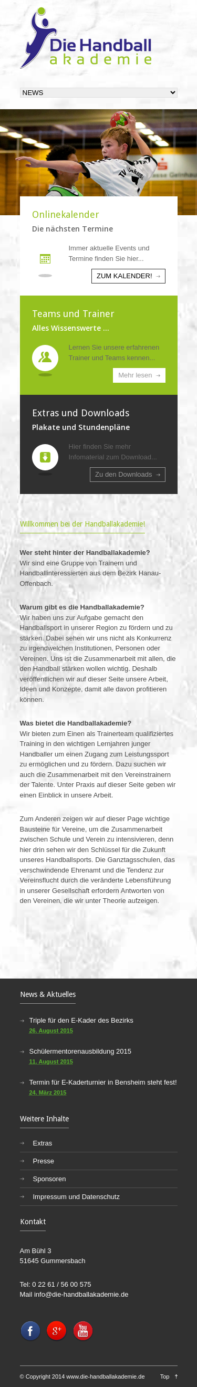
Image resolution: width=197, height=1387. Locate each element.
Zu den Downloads (123, 474)
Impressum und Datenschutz (76, 1196)
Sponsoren (49, 1178)
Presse (43, 1161)
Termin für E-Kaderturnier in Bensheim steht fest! (103, 1082)
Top (165, 1376)
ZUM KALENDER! (124, 276)
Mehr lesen (135, 375)
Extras (43, 1143)
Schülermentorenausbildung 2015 (80, 1051)
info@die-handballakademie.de (81, 1294)
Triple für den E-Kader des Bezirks (81, 1020)
